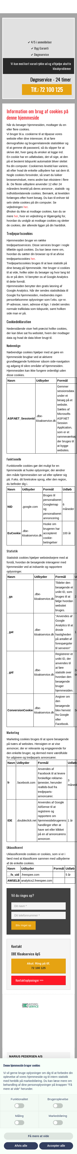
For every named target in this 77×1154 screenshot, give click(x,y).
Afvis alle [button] (21, 1145)
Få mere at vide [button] (38, 1136)
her (26, 207)
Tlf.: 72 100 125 (47, 89)
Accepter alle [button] (56, 1145)
